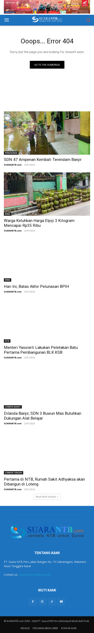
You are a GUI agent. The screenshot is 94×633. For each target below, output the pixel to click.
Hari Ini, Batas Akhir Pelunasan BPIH (36, 286)
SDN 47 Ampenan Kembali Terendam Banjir (43, 159)
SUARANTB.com (12, 164)
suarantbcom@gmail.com (35, 574)
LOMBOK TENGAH (13, 472)
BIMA (7, 214)
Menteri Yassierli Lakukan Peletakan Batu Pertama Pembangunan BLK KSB (41, 350)
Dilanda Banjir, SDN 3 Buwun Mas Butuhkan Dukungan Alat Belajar (42, 416)
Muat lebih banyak (47, 496)
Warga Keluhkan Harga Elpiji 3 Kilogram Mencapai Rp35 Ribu (39, 223)
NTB (7, 341)
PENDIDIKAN (11, 153)
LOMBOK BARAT (13, 406)
